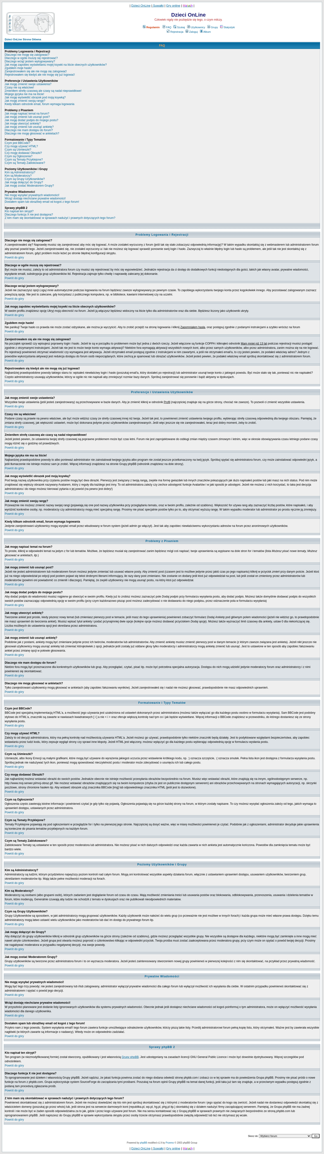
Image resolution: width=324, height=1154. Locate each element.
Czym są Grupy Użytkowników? (25, 179)
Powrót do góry (14, 257)
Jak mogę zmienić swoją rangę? (25, 100)
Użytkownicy (196, 27)
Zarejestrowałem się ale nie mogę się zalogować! (36, 71)
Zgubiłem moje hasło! (18, 68)
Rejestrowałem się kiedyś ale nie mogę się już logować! (40, 74)
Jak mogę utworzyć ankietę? (23, 123)
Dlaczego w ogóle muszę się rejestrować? (31, 58)
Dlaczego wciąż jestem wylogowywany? (30, 61)
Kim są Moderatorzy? (18, 175)
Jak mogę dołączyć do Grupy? (24, 182)
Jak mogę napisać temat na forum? (27, 113)
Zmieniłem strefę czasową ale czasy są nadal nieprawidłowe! (43, 90)
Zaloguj (191, 31)
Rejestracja (175, 31)
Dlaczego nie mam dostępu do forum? (29, 130)
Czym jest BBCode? (17, 143)
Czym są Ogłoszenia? (18, 156)
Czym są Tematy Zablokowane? (25, 163)
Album (205, 31)
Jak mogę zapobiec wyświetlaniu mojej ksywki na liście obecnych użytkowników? (56, 64)
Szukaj (179, 27)
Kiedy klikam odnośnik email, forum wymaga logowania (39, 104)
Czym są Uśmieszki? (18, 149)
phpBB (143, 1142)
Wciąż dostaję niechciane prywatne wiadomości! (35, 198)
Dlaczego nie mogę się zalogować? (27, 54)
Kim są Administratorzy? (20, 172)
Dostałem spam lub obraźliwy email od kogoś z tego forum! (42, 201)
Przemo (170, 1142)
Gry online (173, 5)
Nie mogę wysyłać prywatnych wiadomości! (32, 195)
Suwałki (158, 5)
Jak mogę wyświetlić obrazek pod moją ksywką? (35, 97)
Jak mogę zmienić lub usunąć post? (27, 117)
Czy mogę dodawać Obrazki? (23, 153)
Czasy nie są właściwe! (19, 87)
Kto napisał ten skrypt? (19, 211)
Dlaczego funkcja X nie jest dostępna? (29, 214)
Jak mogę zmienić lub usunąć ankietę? (29, 127)
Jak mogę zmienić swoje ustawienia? (28, 84)
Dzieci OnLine (141, 5)
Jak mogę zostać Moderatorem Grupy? (29, 185)
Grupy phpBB (130, 1057)
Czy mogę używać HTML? (21, 146)
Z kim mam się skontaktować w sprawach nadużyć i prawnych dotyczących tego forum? (60, 218)
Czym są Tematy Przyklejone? (24, 159)
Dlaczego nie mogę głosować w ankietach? (32, 133)
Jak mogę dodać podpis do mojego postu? (31, 120)
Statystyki (227, 27)
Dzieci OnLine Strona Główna (23, 39)
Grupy (212, 27)
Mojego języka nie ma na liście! (24, 94)
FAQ (166, 27)
